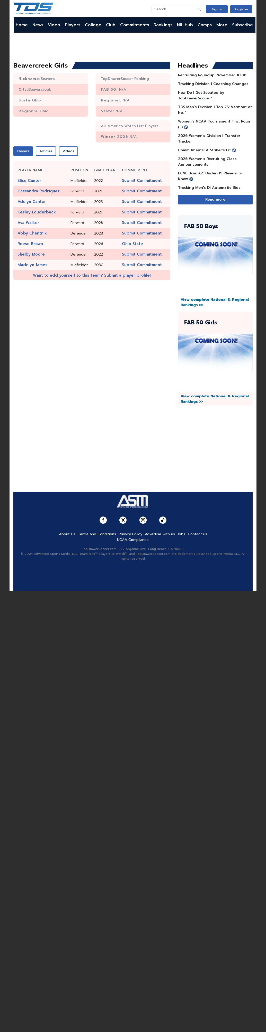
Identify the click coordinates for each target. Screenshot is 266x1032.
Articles (45, 151)
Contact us (197, 534)
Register (241, 9)
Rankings (163, 25)
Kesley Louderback (36, 212)
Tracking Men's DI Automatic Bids (209, 187)
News (37, 25)
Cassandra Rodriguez (38, 191)
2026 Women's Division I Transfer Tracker (209, 138)
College (93, 25)
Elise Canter (29, 180)
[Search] (174, 9)
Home (22, 25)
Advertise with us (160, 534)
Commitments (134, 25)
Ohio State (132, 244)
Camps (205, 25)
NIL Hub (185, 25)
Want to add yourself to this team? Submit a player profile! (92, 275)
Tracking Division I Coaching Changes (213, 84)
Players (72, 25)
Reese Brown (30, 244)
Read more (215, 199)
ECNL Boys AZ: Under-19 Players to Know (210, 176)
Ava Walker (28, 223)
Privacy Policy (130, 534)
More (221, 25)
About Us (67, 534)
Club (111, 25)
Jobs (181, 534)
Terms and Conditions (97, 534)
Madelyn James (32, 265)
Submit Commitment (142, 180)
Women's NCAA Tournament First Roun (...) (214, 124)
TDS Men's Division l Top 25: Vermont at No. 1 (215, 109)
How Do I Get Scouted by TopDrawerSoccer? (201, 95)
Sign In (216, 9)
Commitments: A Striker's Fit (204, 150)
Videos (68, 151)
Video (54, 25)
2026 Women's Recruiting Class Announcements (207, 161)
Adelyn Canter (31, 201)
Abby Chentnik (32, 233)
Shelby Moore (31, 254)
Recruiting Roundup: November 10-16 (212, 75)
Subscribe (242, 25)
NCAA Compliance (133, 539)
